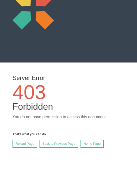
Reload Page (25, 144)
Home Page (92, 144)
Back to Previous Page (59, 144)
